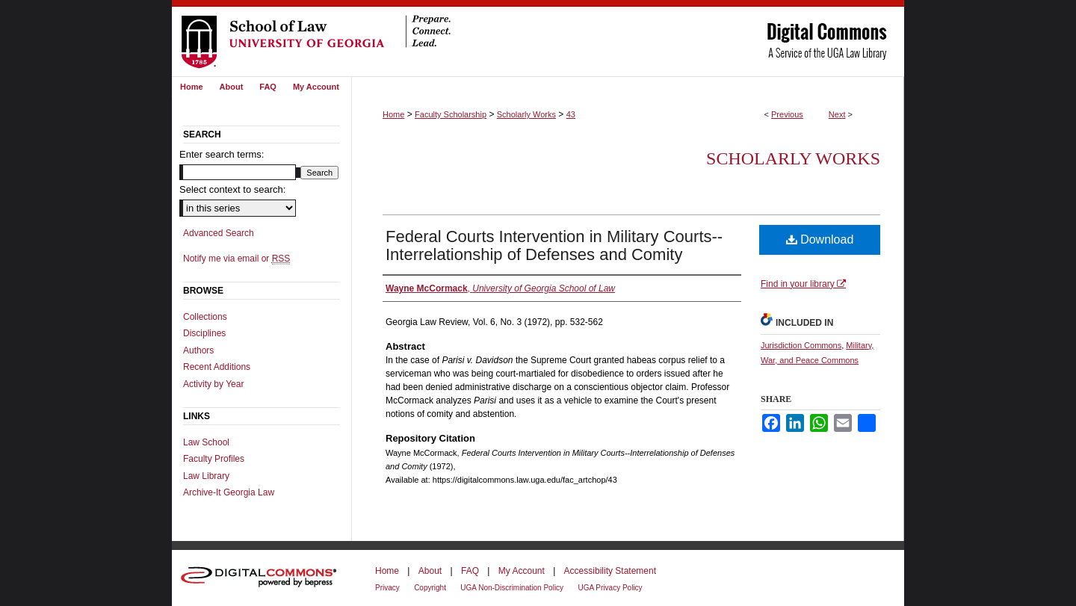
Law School (206, 442)
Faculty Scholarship (450, 114)
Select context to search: (232, 189)
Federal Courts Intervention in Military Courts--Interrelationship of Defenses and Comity (554, 245)
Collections (205, 317)
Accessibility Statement (610, 571)
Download (820, 239)
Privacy (387, 588)
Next (837, 114)
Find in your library (803, 284)
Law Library (206, 476)
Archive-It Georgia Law (228, 492)
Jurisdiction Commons (801, 345)
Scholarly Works (526, 114)
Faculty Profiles (213, 459)
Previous (787, 114)
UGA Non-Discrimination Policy (511, 588)
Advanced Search (218, 233)
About (430, 571)
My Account (521, 571)
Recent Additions (216, 367)
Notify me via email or (236, 258)
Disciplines (204, 333)
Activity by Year (213, 384)
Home (393, 114)
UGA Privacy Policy (610, 588)
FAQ (470, 571)
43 (570, 114)
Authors (198, 350)
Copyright (430, 588)
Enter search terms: (221, 154)
